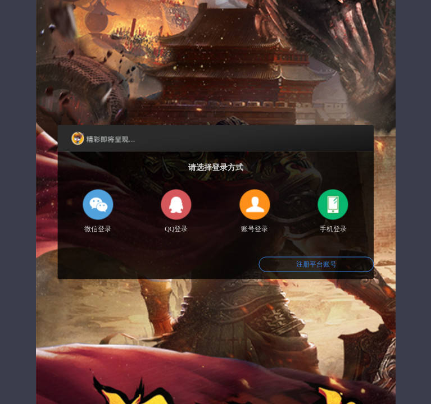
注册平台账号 (316, 264)
